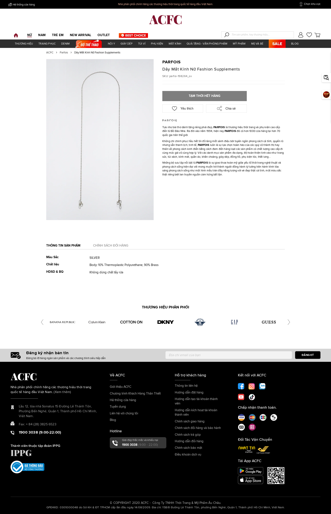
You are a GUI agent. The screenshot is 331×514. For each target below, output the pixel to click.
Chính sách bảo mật (188, 447)
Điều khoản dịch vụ (188, 454)
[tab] (63, 246)
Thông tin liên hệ (186, 385)
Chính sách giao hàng (190, 421)
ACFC (49, 52)
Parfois (64, 52)
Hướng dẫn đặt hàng (189, 392)
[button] (300, 35)
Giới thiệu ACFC (120, 386)
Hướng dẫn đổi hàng (189, 441)
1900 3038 (140, 444)
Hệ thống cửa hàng (21, 4)
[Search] (226, 35)
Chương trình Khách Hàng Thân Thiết (135, 393)
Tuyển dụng (118, 406)
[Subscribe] (307, 355)
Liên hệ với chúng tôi (124, 413)
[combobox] (257, 34)
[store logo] (165, 19)
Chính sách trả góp (188, 434)
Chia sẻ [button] (226, 108)
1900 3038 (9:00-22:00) (40, 432)
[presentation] (42, 322)
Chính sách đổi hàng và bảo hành (198, 428)
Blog (113, 420)
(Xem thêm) (62, 392)
